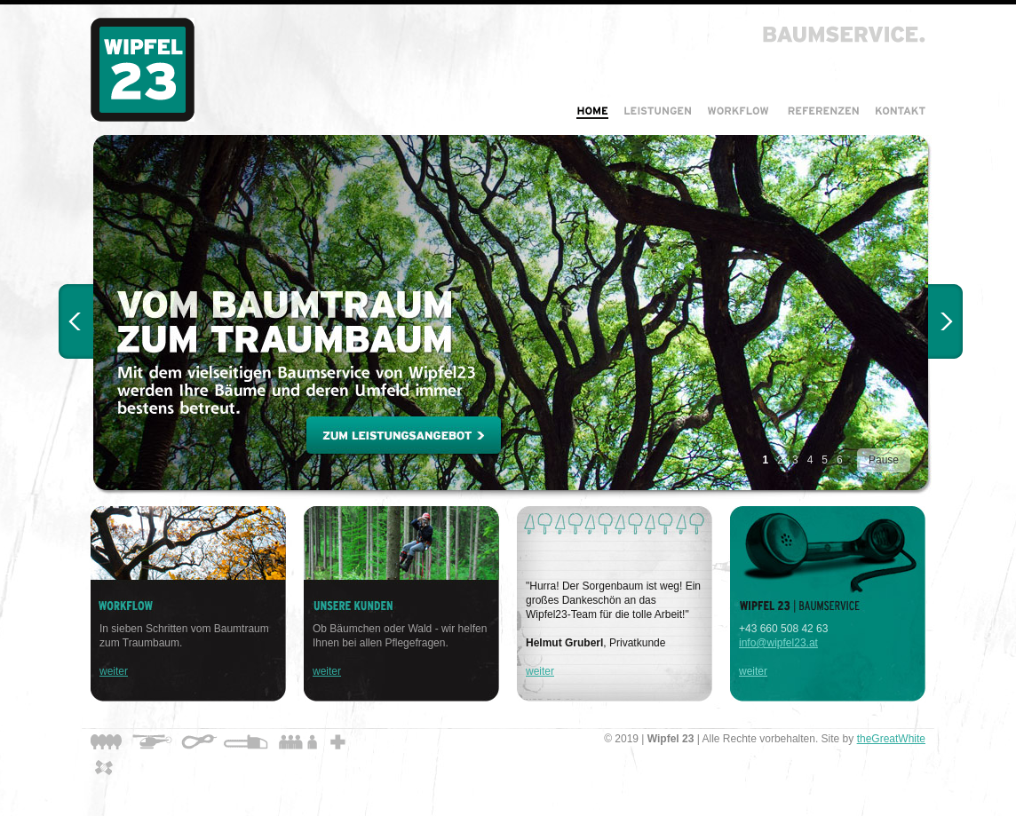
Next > (945, 321)
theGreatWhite (891, 739)
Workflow (739, 110)
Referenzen (823, 110)
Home (592, 110)
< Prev (76, 321)
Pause (884, 460)
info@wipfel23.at (778, 643)
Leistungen (657, 110)
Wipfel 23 (142, 70)
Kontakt (896, 110)
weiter (113, 671)
